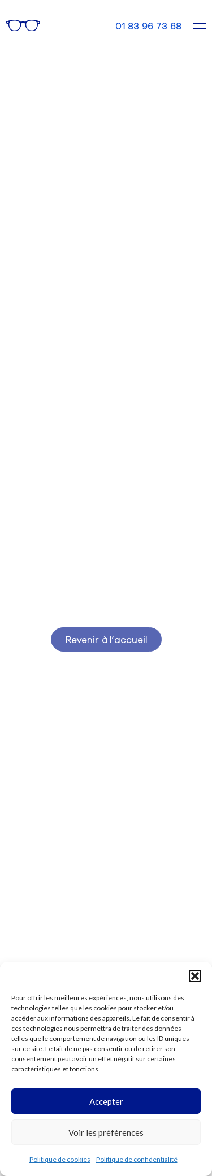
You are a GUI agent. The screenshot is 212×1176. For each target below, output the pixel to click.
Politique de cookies (59, 1159)
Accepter (106, 1101)
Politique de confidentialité (137, 1159)
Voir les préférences (106, 1132)
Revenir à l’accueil (106, 639)
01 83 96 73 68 (148, 25)
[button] (195, 976)
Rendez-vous (71, 25)
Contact (97, 24)
